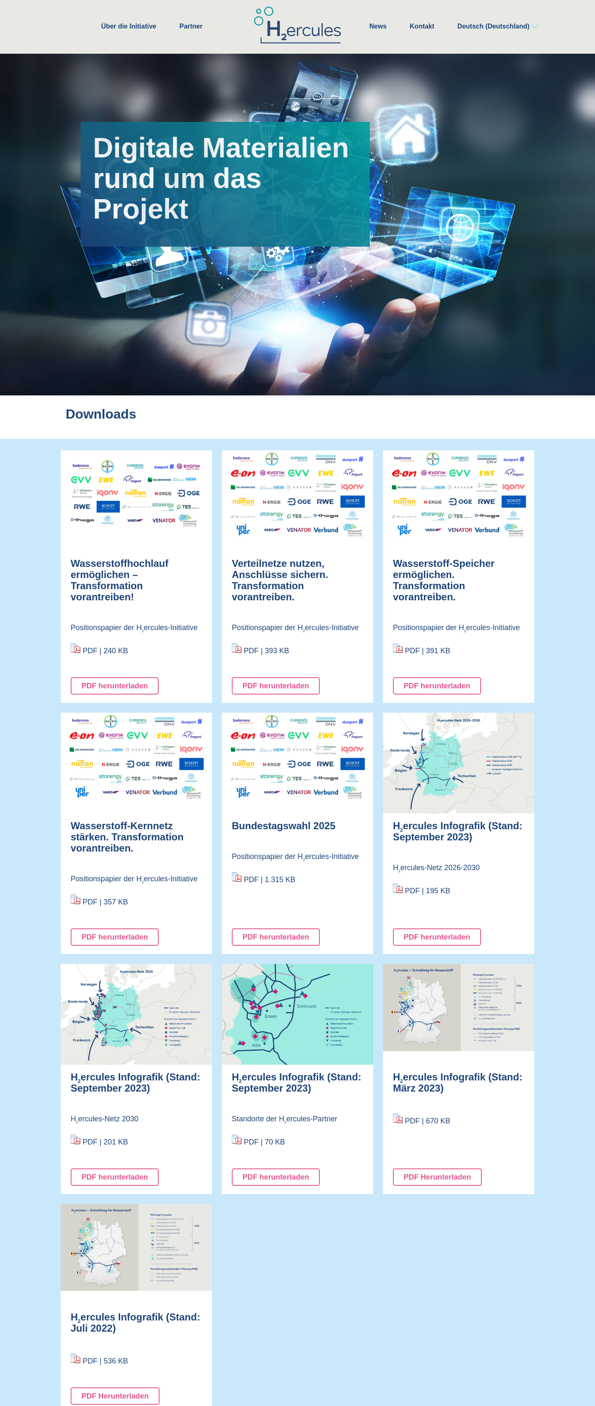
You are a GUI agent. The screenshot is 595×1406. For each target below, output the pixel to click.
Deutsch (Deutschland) (493, 26)
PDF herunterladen (114, 686)
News (378, 26)
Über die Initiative (128, 26)
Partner (190, 26)
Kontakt (422, 26)
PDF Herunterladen (437, 1177)
